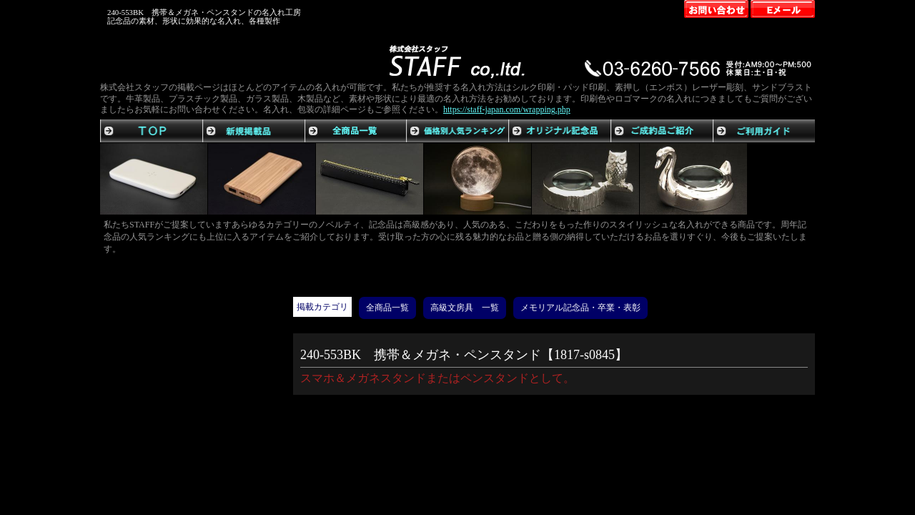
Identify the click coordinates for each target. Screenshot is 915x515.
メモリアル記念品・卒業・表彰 (580, 308)
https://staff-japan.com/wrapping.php (506, 109)
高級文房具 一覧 (464, 308)
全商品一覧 (387, 308)
